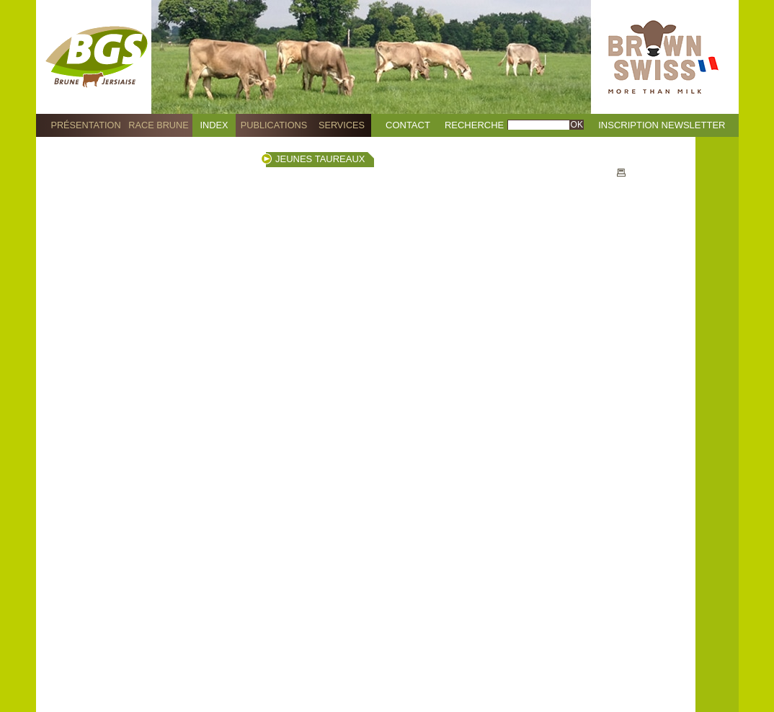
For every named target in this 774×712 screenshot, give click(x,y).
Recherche (474, 125)
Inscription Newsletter (661, 125)
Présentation (85, 125)
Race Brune (158, 125)
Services (342, 125)
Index (214, 125)
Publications (274, 125)
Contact (408, 125)
